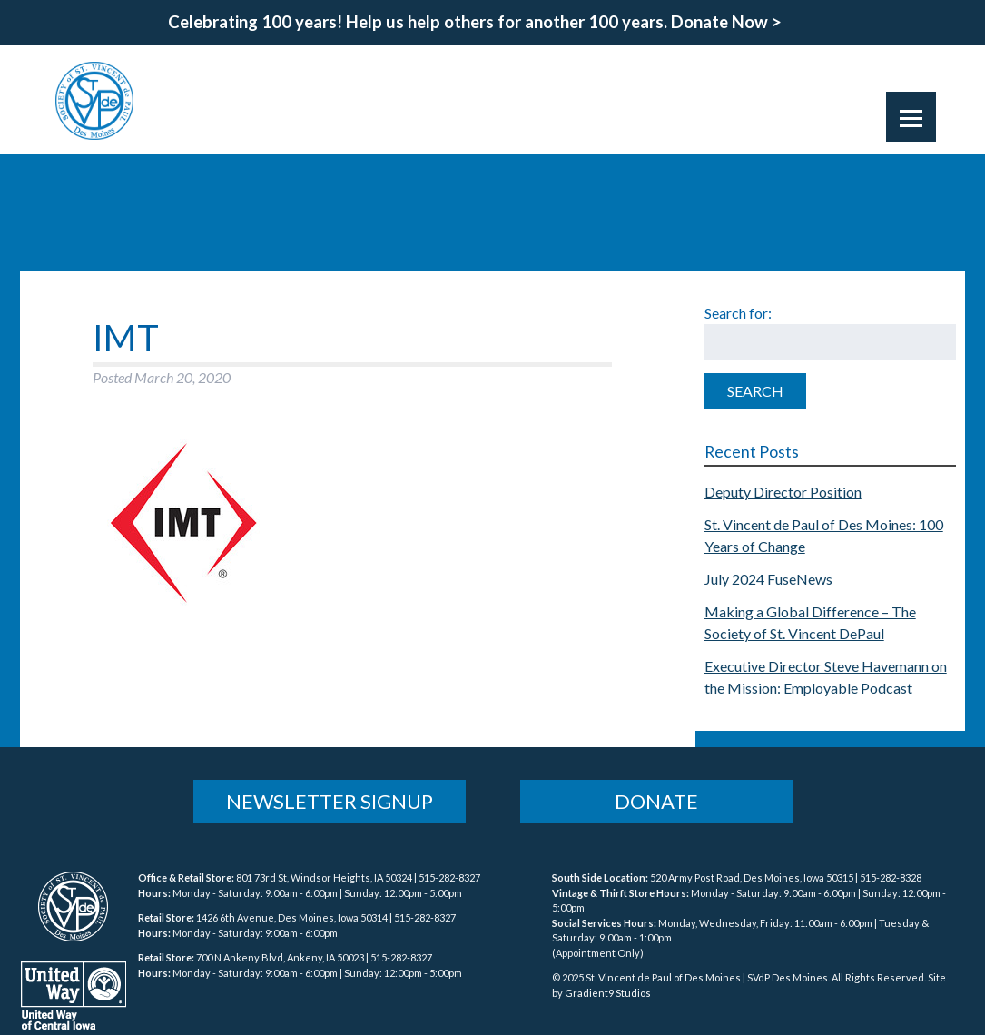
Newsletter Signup (329, 801)
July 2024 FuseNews (768, 578)
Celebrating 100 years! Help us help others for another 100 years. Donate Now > (475, 22)
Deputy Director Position (783, 491)
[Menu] (911, 117)
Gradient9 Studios (608, 993)
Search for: (738, 312)
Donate (656, 801)
